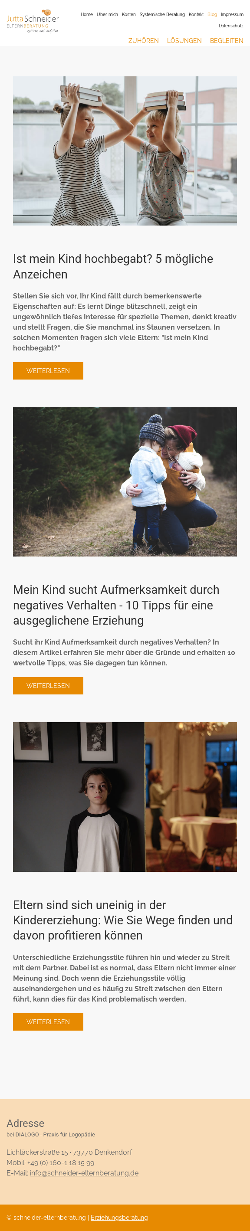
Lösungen (184, 40)
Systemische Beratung (162, 14)
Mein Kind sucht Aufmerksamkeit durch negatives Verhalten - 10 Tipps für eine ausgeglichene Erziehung (116, 605)
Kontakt (196, 14)
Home (87, 14)
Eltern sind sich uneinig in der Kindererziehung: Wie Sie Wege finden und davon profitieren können (123, 920)
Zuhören (143, 40)
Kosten (129, 14)
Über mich (107, 14)
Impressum (232, 14)
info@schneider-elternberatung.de (84, 1173)
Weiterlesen (48, 370)
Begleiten (226, 40)
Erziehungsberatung (119, 1217)
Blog (212, 14)
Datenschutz (231, 25)
